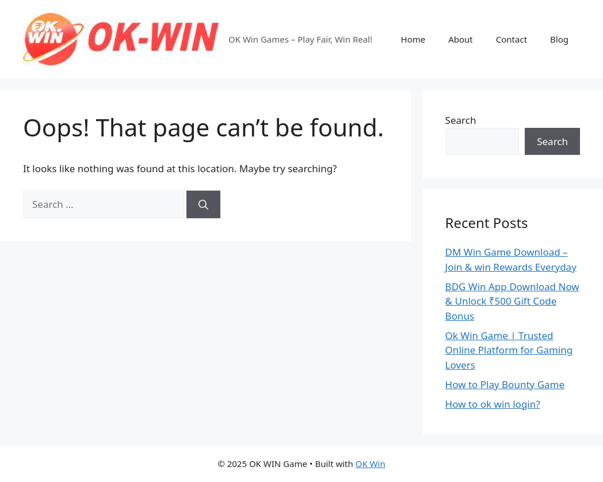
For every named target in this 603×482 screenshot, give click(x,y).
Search (460, 120)
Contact (511, 39)
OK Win (371, 463)
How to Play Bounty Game (504, 384)
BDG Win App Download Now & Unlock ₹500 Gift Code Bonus (512, 301)
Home (413, 39)
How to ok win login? (492, 404)
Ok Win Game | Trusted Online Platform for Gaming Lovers (509, 350)
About (460, 39)
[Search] (203, 204)
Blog (559, 39)
